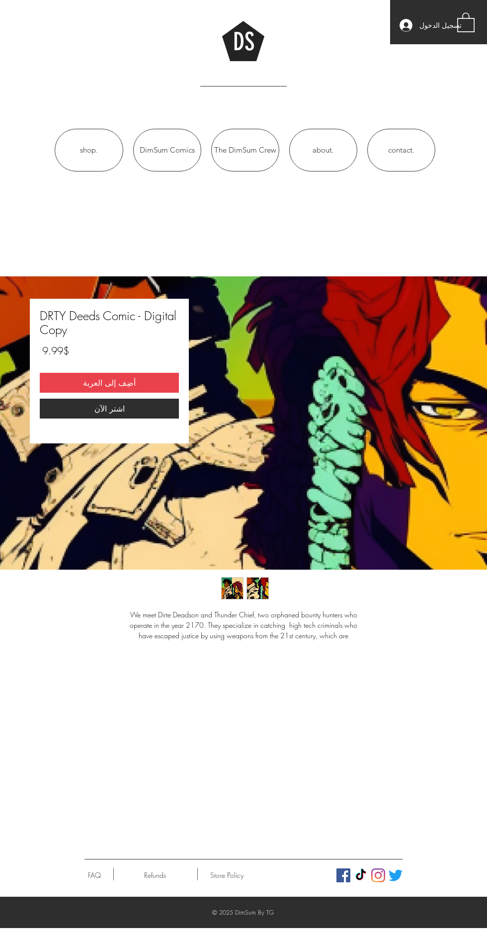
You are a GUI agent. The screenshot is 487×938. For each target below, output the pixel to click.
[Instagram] (378, 875)
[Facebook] (343, 875)
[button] (466, 21)
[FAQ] (94, 875)
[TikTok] (361, 875)
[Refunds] (154, 875)
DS (243, 42)
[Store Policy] (226, 875)
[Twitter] (396, 875)
